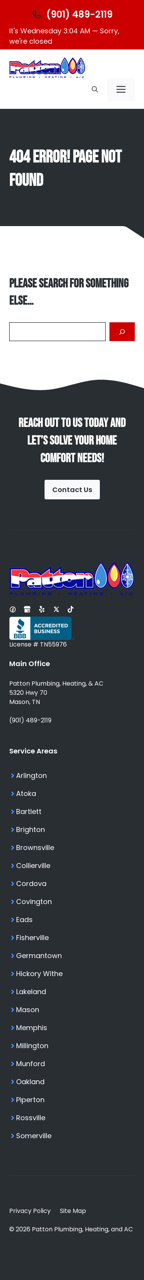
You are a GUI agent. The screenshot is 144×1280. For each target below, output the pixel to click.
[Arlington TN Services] (72, 775)
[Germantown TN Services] (72, 956)
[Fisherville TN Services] (72, 938)
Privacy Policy (30, 1210)
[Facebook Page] (12, 609)
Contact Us (72, 489)
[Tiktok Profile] (70, 609)
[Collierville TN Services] (72, 866)
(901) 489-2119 (30, 720)
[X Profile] (56, 609)
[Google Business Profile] (27, 609)
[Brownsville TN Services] (72, 848)
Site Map (73, 1210)
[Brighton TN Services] (72, 830)
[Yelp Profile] (41, 609)
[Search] (122, 331)
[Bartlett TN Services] (72, 811)
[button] (95, 89)
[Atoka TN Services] (72, 793)
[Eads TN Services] (72, 920)
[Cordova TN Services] (72, 884)
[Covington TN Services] (72, 902)
